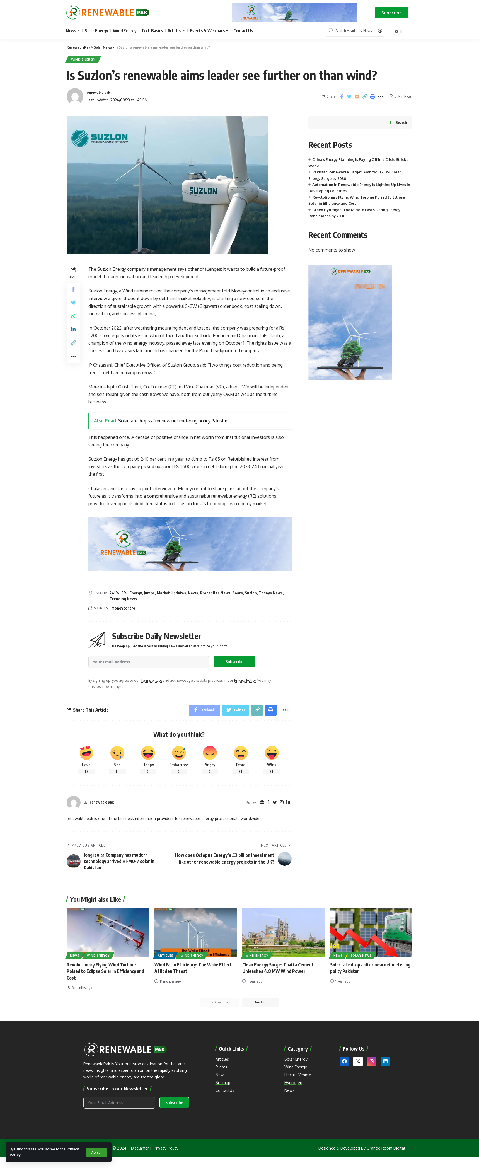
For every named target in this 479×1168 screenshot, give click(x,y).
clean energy (239, 503)
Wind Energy (83, 59)
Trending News (123, 598)
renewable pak (100, 92)
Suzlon (251, 593)
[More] (380, 96)
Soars (238, 593)
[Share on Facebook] (341, 96)
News (193, 593)
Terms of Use (152, 680)
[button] (391, 12)
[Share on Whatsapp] (73, 316)
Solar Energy (296, 1059)
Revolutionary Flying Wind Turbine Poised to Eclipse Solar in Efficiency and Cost (105, 971)
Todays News (271, 593)
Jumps (149, 593)
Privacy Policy (245, 680)
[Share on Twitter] (349, 96)
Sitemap (223, 1082)
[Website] (261, 802)
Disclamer (140, 1148)
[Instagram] (281, 802)
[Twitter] (274, 802)
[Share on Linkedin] (73, 330)
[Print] (373, 96)
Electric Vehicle (297, 1074)
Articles (165, 955)
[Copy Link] (365, 96)
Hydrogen (293, 1082)
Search (401, 122)
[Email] (357, 96)
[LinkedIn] (288, 802)
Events (221, 1067)
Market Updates (171, 593)
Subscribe (234, 662)
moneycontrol (123, 608)
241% (114, 593)
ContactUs (225, 1090)
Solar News (361, 955)
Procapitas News (215, 593)
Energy (135, 593)
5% (124, 593)
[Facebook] (268, 802)
